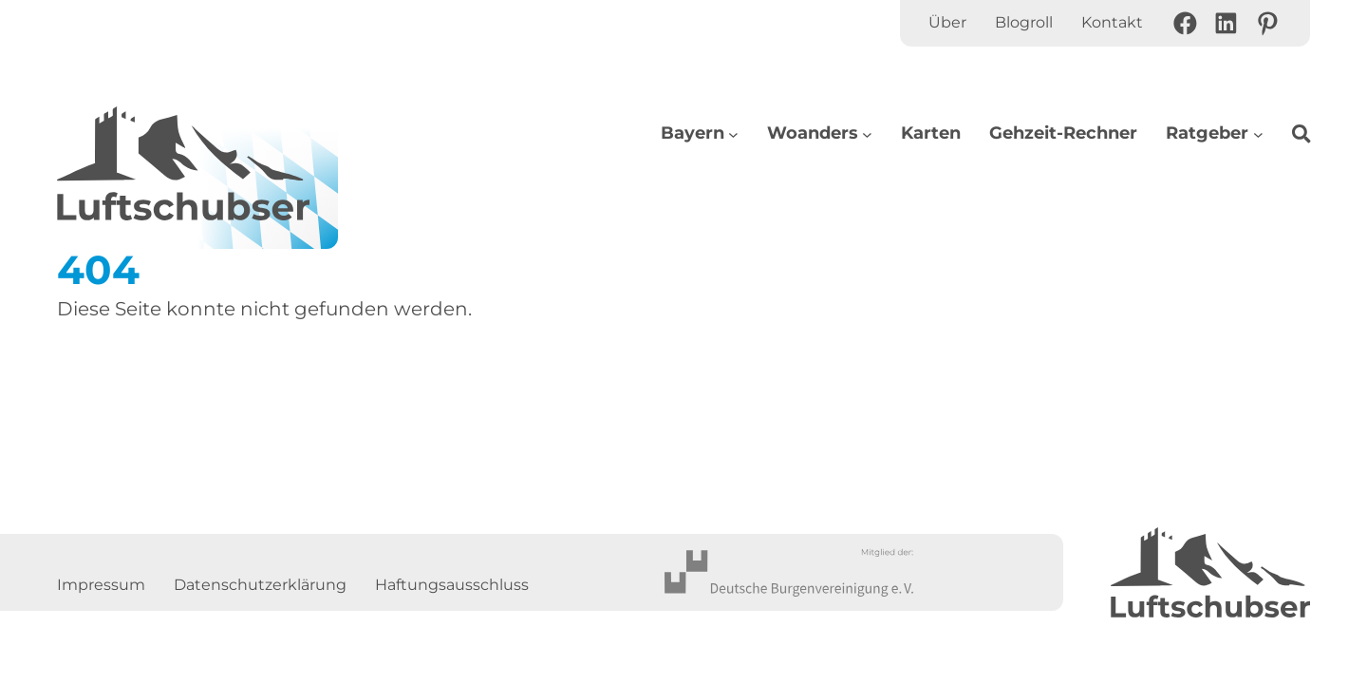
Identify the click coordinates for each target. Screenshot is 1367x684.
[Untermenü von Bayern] (733, 133)
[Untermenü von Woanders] (867, 133)
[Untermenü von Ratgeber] (1258, 133)
